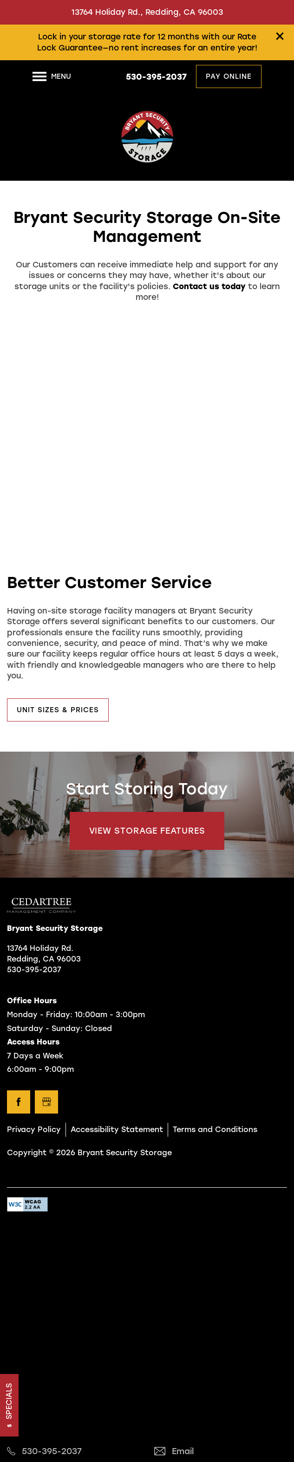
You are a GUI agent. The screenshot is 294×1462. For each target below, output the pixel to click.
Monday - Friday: (39, 1014)
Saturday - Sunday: (45, 1028)
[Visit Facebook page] (18, 1102)
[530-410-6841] (73, 1451)
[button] (280, 36)
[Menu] (52, 76)
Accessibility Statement (117, 1129)
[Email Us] (220, 1451)
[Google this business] (46, 1102)
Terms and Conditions (215, 1129)
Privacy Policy (34, 1129)
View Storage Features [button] (147, 831)
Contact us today (209, 286)
